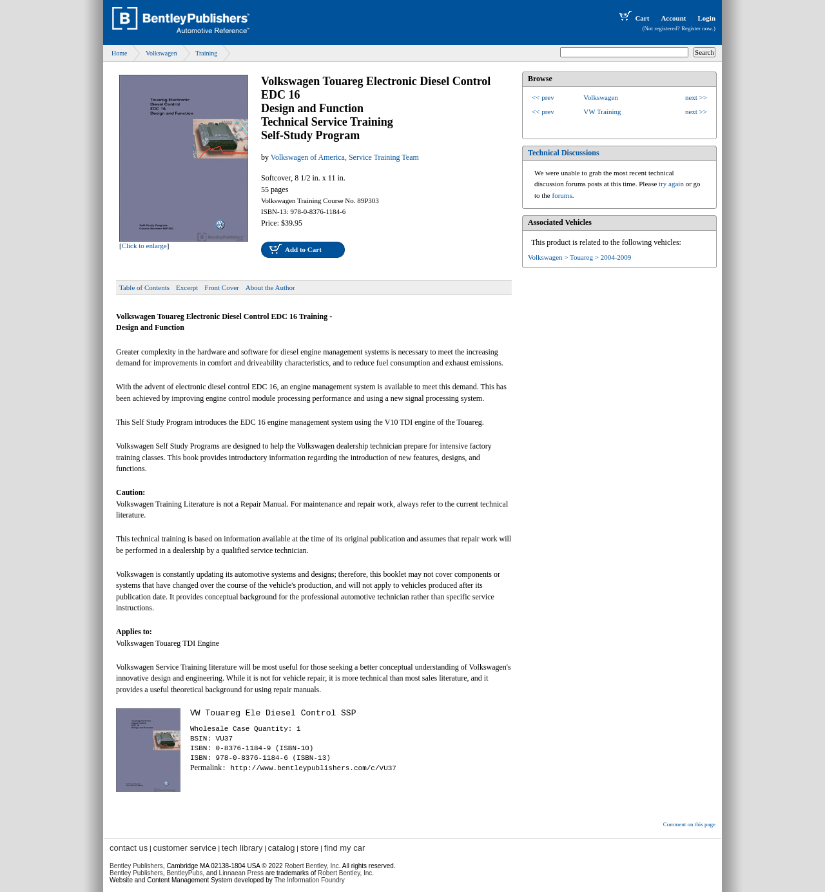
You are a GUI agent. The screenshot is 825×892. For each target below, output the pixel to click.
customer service (184, 848)
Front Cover (221, 287)
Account (673, 18)
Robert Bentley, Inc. (346, 873)
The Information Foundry (309, 880)
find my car (344, 848)
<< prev (543, 97)
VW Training (602, 111)
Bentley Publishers (136, 865)
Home (119, 53)
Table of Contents (144, 287)
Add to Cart (303, 249)
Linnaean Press (241, 873)
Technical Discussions (563, 152)
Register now (696, 28)
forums (562, 195)
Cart (633, 18)
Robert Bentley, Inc (311, 865)
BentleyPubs (184, 873)
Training (206, 53)
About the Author (270, 287)
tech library (242, 848)
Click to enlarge (144, 245)
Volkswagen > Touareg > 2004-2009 (579, 257)
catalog (281, 848)
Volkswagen (161, 53)
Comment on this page (689, 824)
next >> (696, 97)
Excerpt (187, 287)
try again (671, 184)
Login (706, 18)
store (309, 848)
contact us (129, 848)
